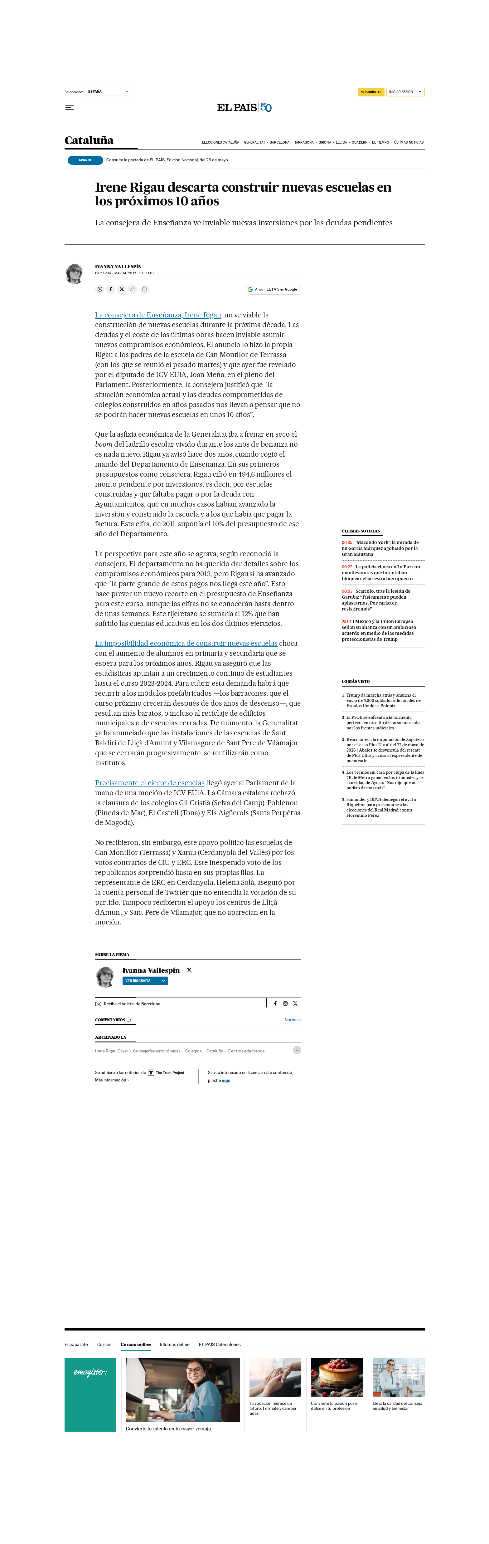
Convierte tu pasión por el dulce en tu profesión (334, 1406)
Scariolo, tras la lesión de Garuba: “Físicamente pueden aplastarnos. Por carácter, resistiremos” (376, 600)
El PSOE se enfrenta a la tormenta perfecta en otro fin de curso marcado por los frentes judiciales (383, 722)
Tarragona (304, 142)
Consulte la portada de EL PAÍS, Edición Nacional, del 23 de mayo (167, 159)
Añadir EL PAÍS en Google (276, 289)
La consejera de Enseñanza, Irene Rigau (158, 315)
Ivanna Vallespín (118, 266)
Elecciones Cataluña (220, 142)
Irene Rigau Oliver (111, 1050)
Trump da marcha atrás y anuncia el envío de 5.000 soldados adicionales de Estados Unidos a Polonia (383, 700)
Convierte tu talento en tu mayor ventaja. (169, 1429)
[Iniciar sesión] (405, 92)
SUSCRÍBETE (371, 92)
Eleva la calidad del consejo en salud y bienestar (397, 1406)
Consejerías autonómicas (156, 1050)
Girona (325, 142)
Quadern (359, 142)
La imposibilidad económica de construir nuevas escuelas (186, 643)
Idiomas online (175, 1344)
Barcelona (279, 142)
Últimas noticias (409, 142)
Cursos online (136, 1344)
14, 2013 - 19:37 (134, 273)
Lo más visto (356, 681)
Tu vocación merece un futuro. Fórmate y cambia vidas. (272, 1408)
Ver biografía (145, 980)
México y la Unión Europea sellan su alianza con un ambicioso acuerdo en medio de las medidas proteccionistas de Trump (379, 630)
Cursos (104, 1344)
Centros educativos (246, 1050)
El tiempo (380, 142)
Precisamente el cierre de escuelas (149, 782)
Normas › (293, 1019)
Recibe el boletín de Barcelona (132, 1003)
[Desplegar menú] (70, 108)
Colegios (193, 1050)
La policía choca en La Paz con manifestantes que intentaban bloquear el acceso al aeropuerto (381, 572)
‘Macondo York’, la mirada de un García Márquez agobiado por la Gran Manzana (380, 548)
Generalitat (254, 142)
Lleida (341, 142)
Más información (112, 1079)
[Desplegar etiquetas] (297, 1050)
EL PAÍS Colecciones (220, 1344)
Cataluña (89, 141)
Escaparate (76, 1344)
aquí (226, 1080)
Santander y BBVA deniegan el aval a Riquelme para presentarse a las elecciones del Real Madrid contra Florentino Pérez (381, 807)
